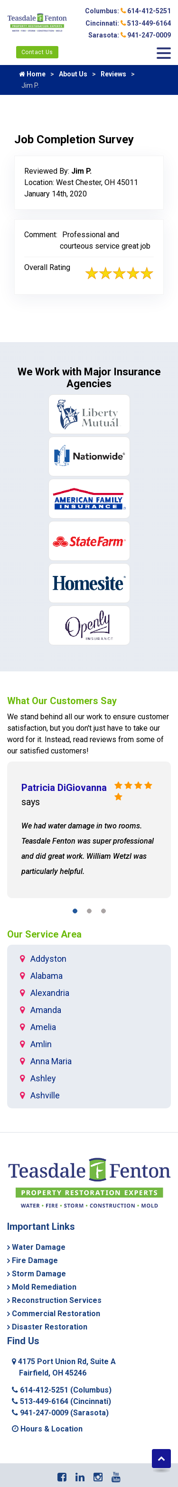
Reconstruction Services (57, 1300)
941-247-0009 (60, 1412)
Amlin (41, 1044)
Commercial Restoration (56, 1313)
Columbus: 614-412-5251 (128, 11)
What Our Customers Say (62, 700)
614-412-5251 (62, 1389)
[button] (75, 912)
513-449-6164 (61, 1401)
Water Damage (39, 1247)
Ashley (43, 1078)
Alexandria (49, 993)
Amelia (43, 1027)
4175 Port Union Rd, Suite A (64, 1367)
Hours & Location (47, 1428)
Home (32, 74)
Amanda (45, 1010)
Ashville (45, 1095)
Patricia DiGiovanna (64, 787)
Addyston (48, 959)
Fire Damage (35, 1260)
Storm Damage (39, 1273)
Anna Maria (51, 1061)
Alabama (46, 976)
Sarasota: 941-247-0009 (129, 35)
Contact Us (37, 52)
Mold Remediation (44, 1287)
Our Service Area (44, 934)
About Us (73, 74)
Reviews (113, 74)
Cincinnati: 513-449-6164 (128, 23)
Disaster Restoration (49, 1326)
